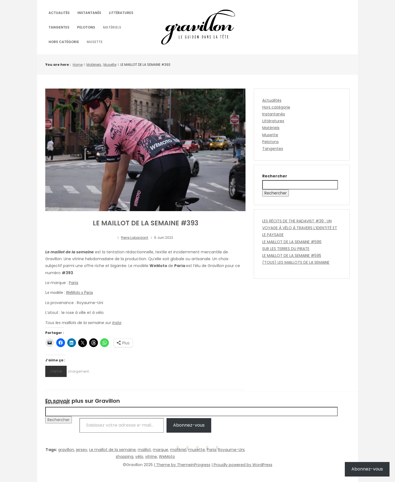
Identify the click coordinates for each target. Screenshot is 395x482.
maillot (144, 449)
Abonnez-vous (367, 469)
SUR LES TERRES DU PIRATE (285, 248)
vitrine (151, 456)
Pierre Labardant (134, 237)
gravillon (66, 449)
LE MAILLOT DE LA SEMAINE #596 (291, 242)
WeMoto (167, 456)
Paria (73, 282)
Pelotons (86, 27)
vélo (139, 456)
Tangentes (59, 27)
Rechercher (274, 176)
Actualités (59, 12)
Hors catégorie (64, 41)
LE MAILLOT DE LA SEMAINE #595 (291, 255)
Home (78, 64)
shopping (124, 456)
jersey (81, 449)
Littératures (121, 12)
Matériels (112, 27)
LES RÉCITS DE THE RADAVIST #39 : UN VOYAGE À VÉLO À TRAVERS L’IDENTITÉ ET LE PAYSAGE (299, 227)
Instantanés (89, 12)
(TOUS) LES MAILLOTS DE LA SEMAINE (295, 262)
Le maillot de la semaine (112, 449)
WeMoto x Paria (79, 292)
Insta (116, 322)
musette (196, 449)
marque (160, 449)
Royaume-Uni (231, 449)
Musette (95, 41)
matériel (178, 449)
